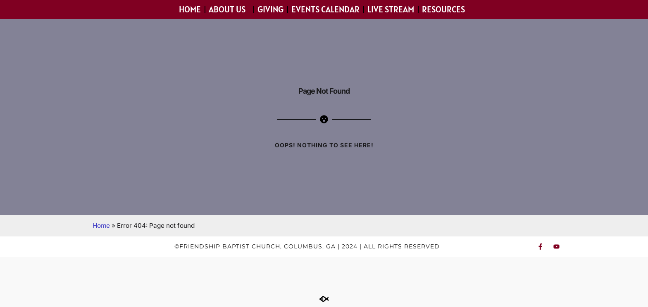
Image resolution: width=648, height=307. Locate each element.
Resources (445, 9)
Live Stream (390, 9)
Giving (270, 9)
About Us (229, 9)
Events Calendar (325, 9)
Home (190, 9)
